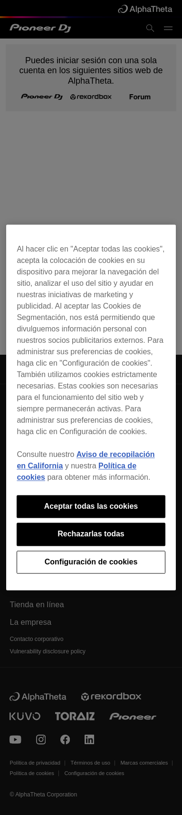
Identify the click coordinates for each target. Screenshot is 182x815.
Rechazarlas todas (91, 534)
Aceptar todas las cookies (91, 506)
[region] (90, 407)
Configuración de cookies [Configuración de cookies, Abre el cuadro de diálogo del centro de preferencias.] (91, 562)
